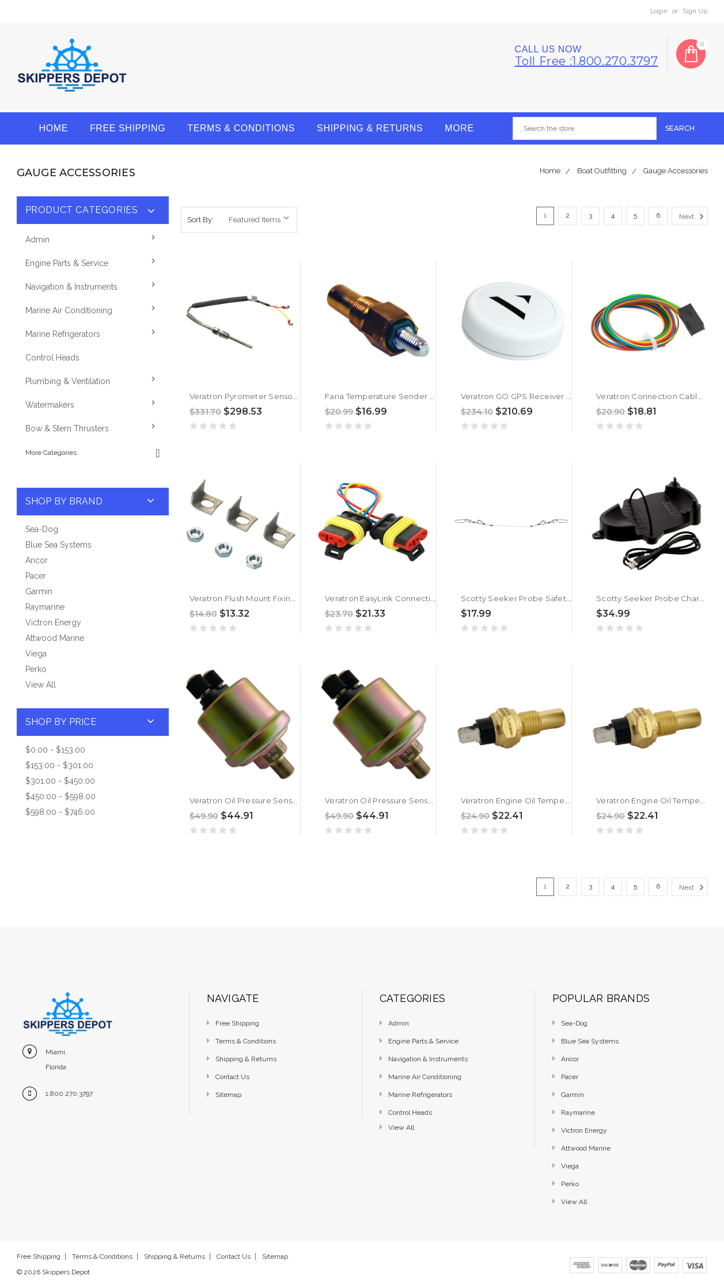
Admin (37, 239)
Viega (36, 653)
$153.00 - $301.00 (59, 765)
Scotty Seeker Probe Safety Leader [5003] (544, 598)
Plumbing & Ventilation (67, 381)
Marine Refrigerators (62, 334)
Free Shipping (127, 128)
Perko (36, 669)
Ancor (36, 560)
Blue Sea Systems (58, 544)
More (459, 128)
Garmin (38, 591)
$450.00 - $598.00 (60, 796)
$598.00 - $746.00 (60, 812)
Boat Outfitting (602, 170)
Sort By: (200, 219)
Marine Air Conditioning (68, 310)
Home (53, 128)
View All (40, 684)
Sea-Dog (41, 529)
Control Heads (52, 357)
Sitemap (228, 1095)
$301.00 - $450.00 (60, 780)
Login (659, 11)
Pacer (35, 575)
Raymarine (45, 607)
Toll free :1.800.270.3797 (586, 61)
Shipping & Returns (370, 128)
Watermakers (49, 404)
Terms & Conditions (241, 128)
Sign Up (695, 11)
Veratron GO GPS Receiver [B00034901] (538, 396)
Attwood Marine (54, 638)
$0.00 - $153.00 (55, 749)
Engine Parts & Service (66, 263)
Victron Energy (53, 622)
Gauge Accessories (675, 170)
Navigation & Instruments (71, 286)
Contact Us (232, 1077)
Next (693, 216)
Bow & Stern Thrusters (67, 428)
